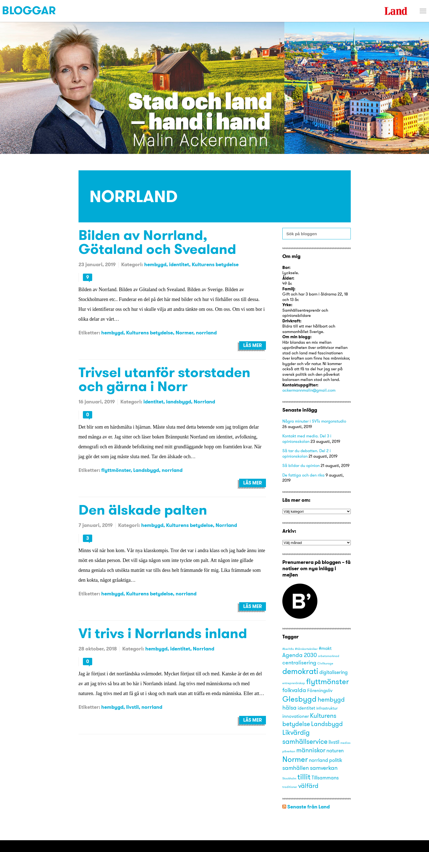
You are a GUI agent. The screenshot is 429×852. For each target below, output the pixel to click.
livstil (132, 707)
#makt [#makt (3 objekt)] (325, 648)
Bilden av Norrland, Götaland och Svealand (157, 242)
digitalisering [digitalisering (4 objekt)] (333, 672)
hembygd (155, 264)
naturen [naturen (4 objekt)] (335, 750)
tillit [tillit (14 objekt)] (304, 776)
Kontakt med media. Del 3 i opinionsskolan (306, 438)
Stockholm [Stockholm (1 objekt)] (289, 778)
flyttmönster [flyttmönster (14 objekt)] (327, 681)
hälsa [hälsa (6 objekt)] (289, 707)
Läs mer (252, 345)
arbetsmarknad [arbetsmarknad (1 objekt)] (328, 656)
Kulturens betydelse (215, 264)
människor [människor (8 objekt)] (310, 750)
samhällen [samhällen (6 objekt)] (295, 767)
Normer (184, 332)
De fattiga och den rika (303, 475)
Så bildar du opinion (301, 465)
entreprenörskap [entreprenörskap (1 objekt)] (293, 683)
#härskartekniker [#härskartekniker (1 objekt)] (306, 649)
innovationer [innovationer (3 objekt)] (295, 716)
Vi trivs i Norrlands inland (163, 633)
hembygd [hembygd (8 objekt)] (331, 699)
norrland (206, 332)
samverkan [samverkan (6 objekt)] (324, 767)
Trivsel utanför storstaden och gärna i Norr (164, 379)
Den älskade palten (143, 509)
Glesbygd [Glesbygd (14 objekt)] (299, 699)
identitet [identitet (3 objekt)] (306, 708)
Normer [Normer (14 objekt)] (295, 759)
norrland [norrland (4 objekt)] (318, 760)
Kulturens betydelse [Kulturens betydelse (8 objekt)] (309, 720)
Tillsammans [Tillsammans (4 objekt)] (325, 777)
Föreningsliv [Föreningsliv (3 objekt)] (319, 690)
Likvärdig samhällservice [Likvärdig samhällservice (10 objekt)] (304, 736)
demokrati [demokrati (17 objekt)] (300, 671)
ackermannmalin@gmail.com (308, 390)
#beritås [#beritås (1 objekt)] (288, 649)
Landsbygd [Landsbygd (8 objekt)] (327, 724)
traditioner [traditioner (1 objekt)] (289, 787)
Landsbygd (146, 470)
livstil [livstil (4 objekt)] (334, 742)
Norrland (204, 401)
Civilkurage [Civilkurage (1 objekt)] (325, 663)
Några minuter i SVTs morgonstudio (314, 421)
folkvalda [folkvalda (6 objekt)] (294, 689)
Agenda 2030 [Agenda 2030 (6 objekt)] (299, 654)
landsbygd (178, 401)
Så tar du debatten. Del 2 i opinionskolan (306, 453)
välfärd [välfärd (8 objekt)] (308, 786)
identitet (179, 264)
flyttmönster (116, 470)
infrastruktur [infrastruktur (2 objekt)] (327, 708)
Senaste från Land (308, 807)
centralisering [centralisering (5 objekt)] (299, 662)
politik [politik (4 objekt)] (335, 760)
